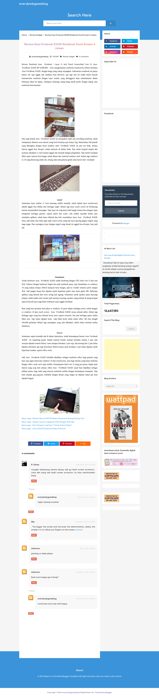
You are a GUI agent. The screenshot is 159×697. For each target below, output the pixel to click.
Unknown (35, 548)
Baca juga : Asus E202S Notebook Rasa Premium (44, 428)
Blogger (126, 223)
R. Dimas (35, 464)
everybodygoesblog (47, 497)
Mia (33, 522)
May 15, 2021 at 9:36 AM (87, 548)
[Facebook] (35, 443)
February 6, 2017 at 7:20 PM (86, 497)
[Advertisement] (122, 354)
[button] (83, 443)
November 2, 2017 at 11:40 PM (85, 522)
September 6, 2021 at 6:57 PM (85, 599)
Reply (34, 481)
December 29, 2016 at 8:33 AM (85, 465)
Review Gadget (69, 57)
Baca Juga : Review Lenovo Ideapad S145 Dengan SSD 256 (48, 422)
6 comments (84, 57)
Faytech (79, 530)
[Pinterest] (67, 443)
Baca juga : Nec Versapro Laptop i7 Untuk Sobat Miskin (47, 425)
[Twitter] (51, 443)
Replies (32, 489)
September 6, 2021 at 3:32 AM (85, 572)
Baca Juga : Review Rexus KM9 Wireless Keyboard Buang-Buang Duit (53, 418)
